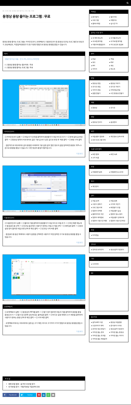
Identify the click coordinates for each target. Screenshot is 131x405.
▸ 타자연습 (95, 235)
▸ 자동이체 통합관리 (98, 44)
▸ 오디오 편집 (96, 86)
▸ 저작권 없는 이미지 (116, 335)
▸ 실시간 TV (113, 23)
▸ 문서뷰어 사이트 (115, 325)
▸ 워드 (93, 62)
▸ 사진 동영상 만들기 (116, 93)
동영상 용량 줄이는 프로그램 (18, 67)
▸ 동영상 (94, 108)
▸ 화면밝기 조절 (114, 207)
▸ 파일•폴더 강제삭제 (116, 217)
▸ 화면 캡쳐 (95, 154)
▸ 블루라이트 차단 (97, 214)
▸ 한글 (93, 59)
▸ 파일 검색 (95, 201)
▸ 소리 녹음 (95, 157)
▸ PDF (111, 62)
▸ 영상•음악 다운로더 (116, 249)
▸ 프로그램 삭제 (96, 207)
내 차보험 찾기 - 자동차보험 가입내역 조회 (24, 386)
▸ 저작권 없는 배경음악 (99, 339)
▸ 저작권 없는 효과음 (98, 335)
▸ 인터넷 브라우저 (97, 249)
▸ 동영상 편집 (96, 83)
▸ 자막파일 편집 (114, 90)
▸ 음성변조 (113, 122)
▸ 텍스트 (112, 69)
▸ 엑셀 (111, 59)
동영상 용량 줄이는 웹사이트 (18, 64)
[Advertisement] (44, 31)
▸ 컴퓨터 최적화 (96, 211)
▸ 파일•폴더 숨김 (115, 211)
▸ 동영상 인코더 (96, 122)
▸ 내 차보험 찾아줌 (115, 41)
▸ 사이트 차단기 (114, 204)
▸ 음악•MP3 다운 (97, 322)
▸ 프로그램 (95, 20)
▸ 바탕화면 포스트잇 (116, 172)
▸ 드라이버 (95, 264)
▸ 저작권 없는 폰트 (97, 332)
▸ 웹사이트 (113, 17)
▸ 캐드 (111, 65)
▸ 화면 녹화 (113, 154)
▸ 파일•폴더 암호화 (97, 136)
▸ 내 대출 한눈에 (115, 38)
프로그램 (8, 11)
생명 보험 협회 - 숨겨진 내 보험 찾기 (21, 384)
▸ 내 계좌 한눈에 (96, 38)
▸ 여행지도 (113, 20)
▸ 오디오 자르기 (114, 86)
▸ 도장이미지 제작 (97, 325)
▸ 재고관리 (95, 186)
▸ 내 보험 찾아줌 (96, 41)
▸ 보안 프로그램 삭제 (98, 140)
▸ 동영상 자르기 (114, 83)
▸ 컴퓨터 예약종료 (97, 217)
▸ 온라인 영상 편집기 (98, 329)
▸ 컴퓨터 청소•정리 (115, 214)
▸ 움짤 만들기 (96, 93)
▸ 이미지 (94, 69)
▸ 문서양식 (95, 17)
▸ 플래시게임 (95, 23)
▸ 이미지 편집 (96, 90)
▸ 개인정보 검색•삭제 (116, 136)
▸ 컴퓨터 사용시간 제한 (99, 221)
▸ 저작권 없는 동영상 (116, 332)
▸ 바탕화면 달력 (96, 172)
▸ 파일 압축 (113, 201)
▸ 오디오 (112, 108)
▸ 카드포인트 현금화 (116, 44)
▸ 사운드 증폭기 (96, 204)
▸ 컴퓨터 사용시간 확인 (117, 221)
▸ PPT (93, 65)
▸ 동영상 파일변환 (115, 322)
